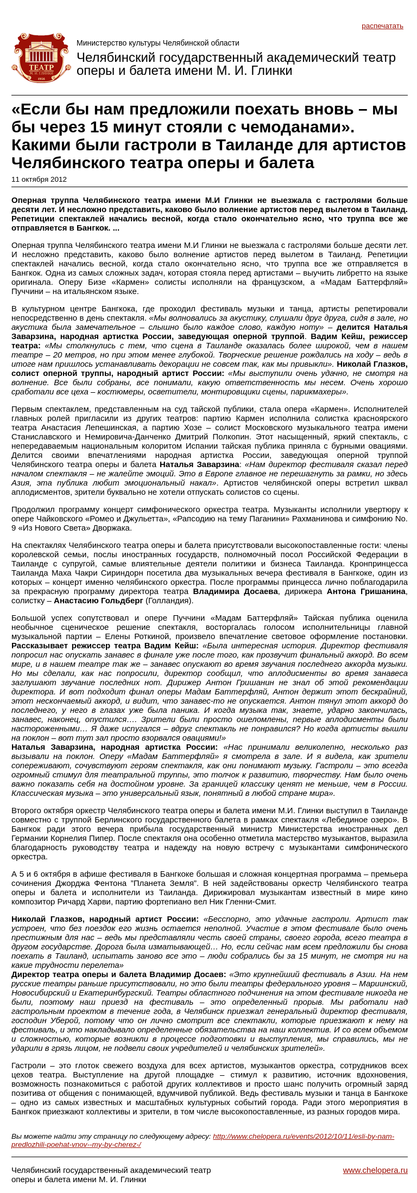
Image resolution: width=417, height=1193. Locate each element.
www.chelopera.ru (375, 1170)
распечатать (382, 26)
